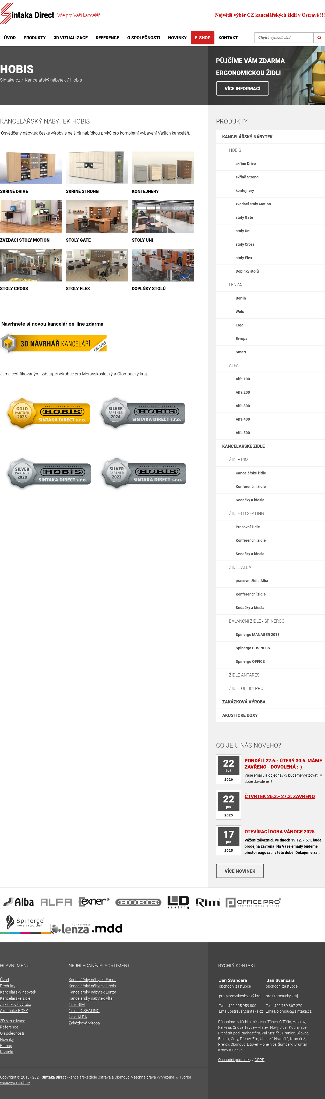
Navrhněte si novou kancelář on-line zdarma (52, 324)
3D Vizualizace (71, 37)
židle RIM (77, 1004)
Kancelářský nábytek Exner (92, 979)
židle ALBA (78, 1017)
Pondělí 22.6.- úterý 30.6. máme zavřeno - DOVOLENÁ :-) (283, 764)
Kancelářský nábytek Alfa (90, 998)
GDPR (259, 1060)
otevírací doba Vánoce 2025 (280, 831)
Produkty (35, 37)
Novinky (177, 37)
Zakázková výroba (84, 1023)
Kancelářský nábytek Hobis (92, 986)
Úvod (10, 37)
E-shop (202, 37)
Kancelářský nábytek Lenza (92, 992)
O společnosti (143, 37)
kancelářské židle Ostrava (90, 1077)
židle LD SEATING (84, 1010)
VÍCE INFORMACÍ (242, 88)
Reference (107, 37)
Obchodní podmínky (234, 1060)
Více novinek (240, 871)
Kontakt (228, 37)
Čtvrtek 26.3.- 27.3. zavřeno (280, 796)
